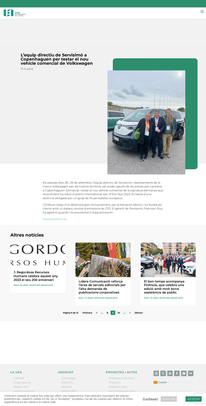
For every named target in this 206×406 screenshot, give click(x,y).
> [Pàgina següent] (130, 288)
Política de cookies (167, 391)
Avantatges (68, 353)
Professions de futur (121, 353)
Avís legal (119, 391)
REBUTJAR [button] (169, 399)
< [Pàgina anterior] (96, 288)
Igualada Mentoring (121, 375)
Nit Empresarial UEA (122, 366)
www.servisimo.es (55, 194)
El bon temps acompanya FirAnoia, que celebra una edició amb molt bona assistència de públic (164, 262)
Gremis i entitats (24, 366)
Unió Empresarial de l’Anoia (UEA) (31, 391)
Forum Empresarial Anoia (125, 370)
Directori (66, 362)
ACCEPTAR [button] (194, 399)
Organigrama (22, 357)
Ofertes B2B (68, 366)
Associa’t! (67, 357)
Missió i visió (21, 362)
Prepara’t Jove (118, 362)
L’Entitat (18, 353)
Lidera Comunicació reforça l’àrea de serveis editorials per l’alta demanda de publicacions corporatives (102, 262)
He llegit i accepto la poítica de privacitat (148, 319)
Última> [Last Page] (139, 288)
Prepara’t (115, 357)
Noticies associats (41, 260)
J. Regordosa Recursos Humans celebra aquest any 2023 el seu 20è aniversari (36, 251)
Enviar (188, 325)
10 (119, 288)
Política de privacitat (140, 391)
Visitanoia (115, 379)
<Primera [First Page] (87, 288)
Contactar (104, 391)
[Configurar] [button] (188, 391)
